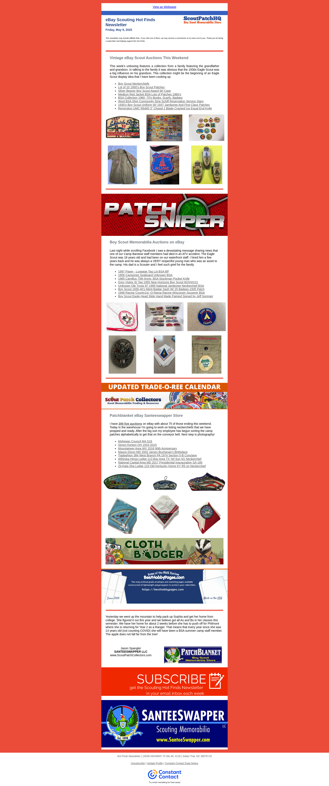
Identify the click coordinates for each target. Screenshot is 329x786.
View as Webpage (164, 7)
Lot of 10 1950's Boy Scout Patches (141, 87)
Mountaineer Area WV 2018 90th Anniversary (147, 448)
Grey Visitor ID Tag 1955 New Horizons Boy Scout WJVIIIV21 (158, 282)
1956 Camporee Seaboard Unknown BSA (145, 275)
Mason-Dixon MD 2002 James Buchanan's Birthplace (153, 452)
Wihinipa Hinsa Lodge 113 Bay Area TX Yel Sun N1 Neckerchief (159, 459)
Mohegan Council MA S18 (135, 441)
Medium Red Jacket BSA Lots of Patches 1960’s (149, 94)
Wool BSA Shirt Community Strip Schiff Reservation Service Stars (161, 101)
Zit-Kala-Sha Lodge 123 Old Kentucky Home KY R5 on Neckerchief (162, 466)
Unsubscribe (138, 763)
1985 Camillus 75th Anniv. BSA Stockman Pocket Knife (154, 278)
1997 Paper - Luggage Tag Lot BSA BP (143, 271)
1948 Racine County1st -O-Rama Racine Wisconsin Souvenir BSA (161, 292)
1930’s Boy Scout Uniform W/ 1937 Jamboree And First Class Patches (164, 105)
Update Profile (155, 763)
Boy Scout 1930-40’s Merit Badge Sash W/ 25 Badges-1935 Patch (161, 289)
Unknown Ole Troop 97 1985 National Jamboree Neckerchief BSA (161, 285)
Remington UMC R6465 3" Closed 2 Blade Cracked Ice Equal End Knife (165, 108)
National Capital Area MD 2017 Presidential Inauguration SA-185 (160, 462)
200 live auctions (130, 423)
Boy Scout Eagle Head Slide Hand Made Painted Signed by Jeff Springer (165, 296)
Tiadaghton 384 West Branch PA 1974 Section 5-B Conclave (157, 455)
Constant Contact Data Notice (181, 763)
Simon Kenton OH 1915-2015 (137, 445)
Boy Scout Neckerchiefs (133, 83)
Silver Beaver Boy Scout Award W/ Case (144, 90)
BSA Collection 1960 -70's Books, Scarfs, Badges (150, 97)
